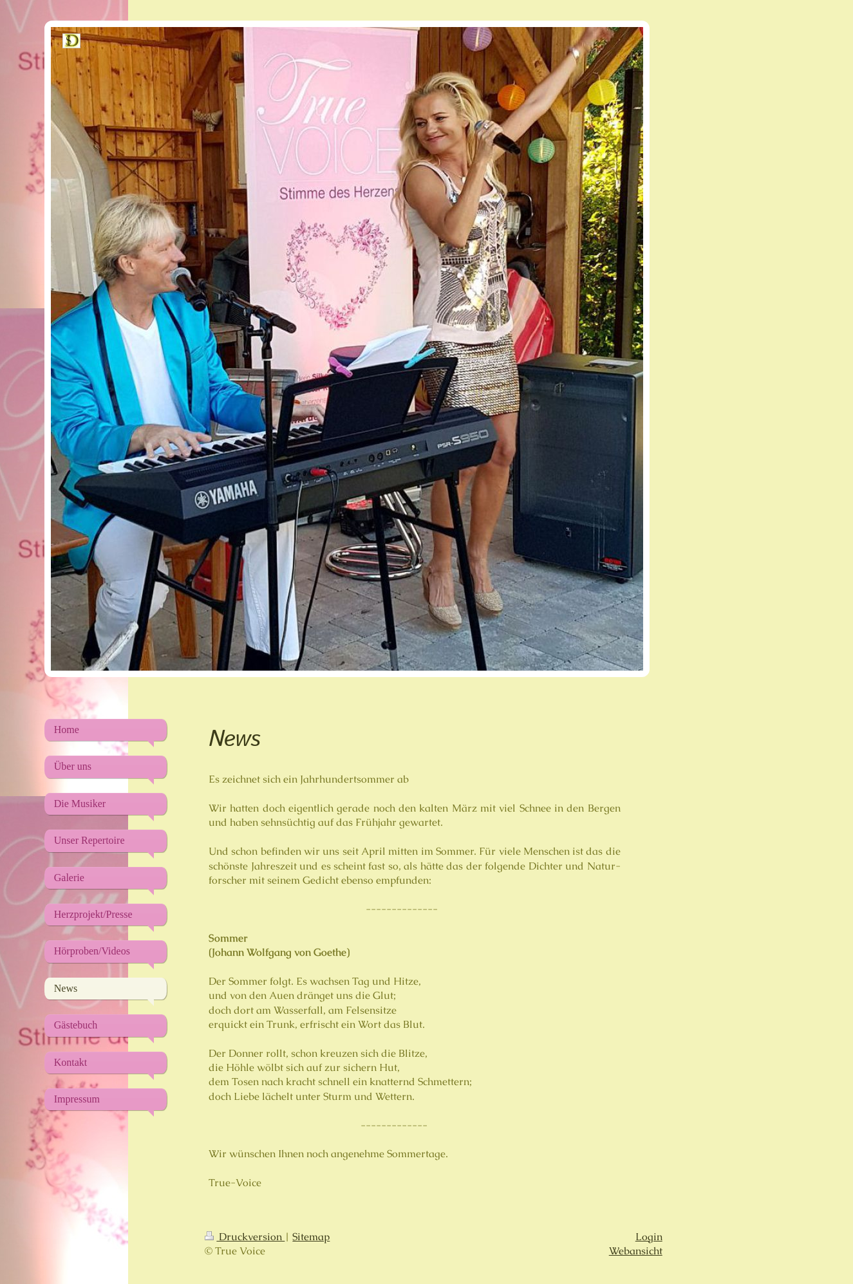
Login (648, 1236)
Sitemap (311, 1236)
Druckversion (245, 1236)
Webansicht (635, 1251)
